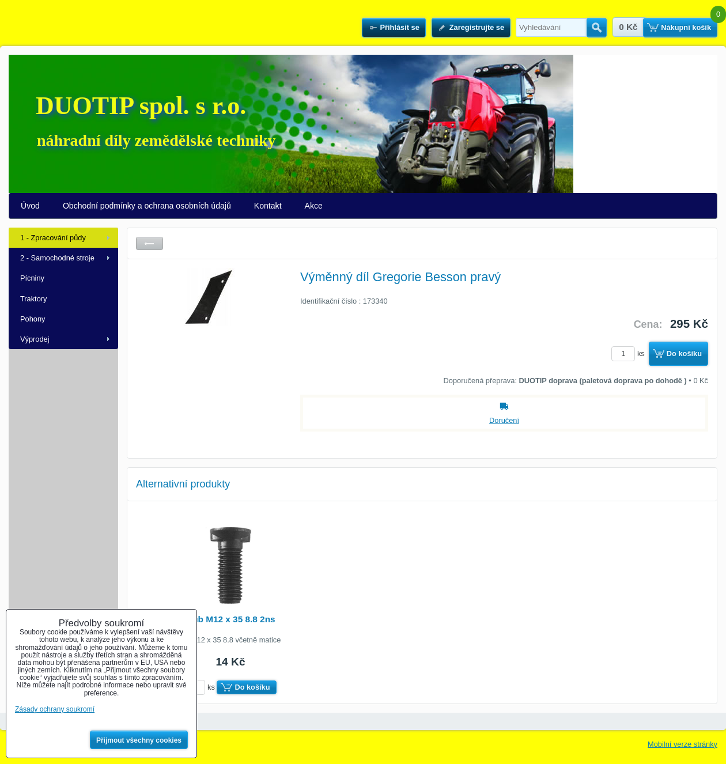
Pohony (32, 319)
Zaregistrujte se (476, 27)
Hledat (597, 27)
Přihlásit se (399, 27)
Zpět (149, 243)
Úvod (30, 205)
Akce (314, 205)
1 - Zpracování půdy (53, 237)
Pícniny (32, 278)
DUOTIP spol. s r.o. (141, 106)
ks (629, 353)
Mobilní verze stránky (682, 744)
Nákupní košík (686, 27)
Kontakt (268, 205)
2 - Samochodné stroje (57, 258)
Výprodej (35, 339)
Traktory (33, 298)
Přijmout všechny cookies (138, 740)
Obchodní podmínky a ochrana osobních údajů (147, 205)
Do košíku (684, 353)
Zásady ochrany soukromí (54, 709)
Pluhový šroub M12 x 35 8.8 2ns (208, 619)
